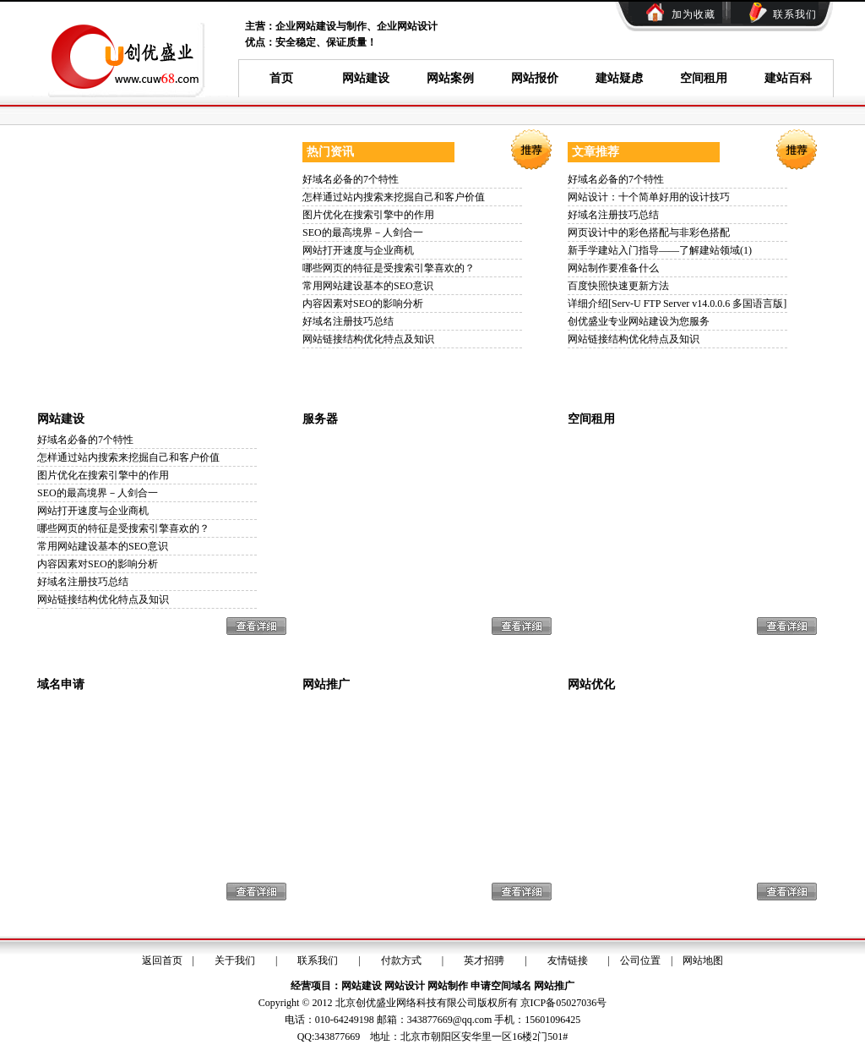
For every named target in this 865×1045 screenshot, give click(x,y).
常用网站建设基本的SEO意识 (367, 286)
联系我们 (795, 14)
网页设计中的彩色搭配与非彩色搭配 (649, 232)
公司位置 (640, 960)
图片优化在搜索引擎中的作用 (368, 215)
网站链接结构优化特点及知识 (368, 339)
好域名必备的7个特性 (350, 179)
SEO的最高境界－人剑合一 (362, 232)
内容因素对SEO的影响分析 (362, 303)
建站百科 (788, 78)
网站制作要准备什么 (613, 268)
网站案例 (450, 78)
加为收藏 (693, 14)
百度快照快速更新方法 (618, 286)
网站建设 (365, 78)
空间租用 (703, 78)
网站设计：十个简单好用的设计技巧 (649, 197)
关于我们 (235, 960)
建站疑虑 (619, 78)
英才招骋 (484, 960)
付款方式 (401, 960)
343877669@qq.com (449, 1020)
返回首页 (162, 960)
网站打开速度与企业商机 (358, 250)
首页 (281, 78)
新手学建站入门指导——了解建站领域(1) (660, 250)
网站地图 (703, 960)
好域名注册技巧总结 (348, 321)
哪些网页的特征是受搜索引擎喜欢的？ (388, 268)
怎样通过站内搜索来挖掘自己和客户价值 (393, 197)
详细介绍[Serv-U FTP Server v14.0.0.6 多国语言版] (677, 303)
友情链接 (567, 960)
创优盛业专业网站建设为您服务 (639, 321)
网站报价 (534, 78)
